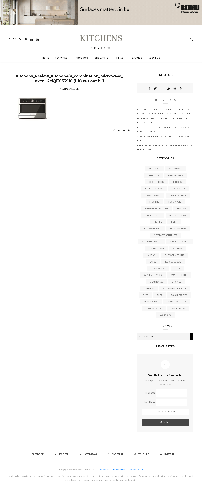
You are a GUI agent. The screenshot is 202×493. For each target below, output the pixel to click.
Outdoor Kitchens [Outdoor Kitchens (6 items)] (174, 255)
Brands (137, 58)
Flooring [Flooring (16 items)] (154, 202)
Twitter (62, 454)
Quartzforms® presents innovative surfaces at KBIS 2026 (164, 147)
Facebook (36, 454)
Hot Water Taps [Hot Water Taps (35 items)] (152, 228)
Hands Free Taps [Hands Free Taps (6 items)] (177, 215)
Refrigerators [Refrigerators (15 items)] (158, 268)
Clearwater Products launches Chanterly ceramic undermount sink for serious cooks (164, 111)
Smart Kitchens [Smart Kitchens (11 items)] (179, 275)
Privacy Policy (119, 469)
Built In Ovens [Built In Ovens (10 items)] (175, 175)
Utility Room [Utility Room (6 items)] (151, 301)
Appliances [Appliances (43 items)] (153, 175)
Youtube (141, 454)
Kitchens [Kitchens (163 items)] (177, 248)
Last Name (149, 402)
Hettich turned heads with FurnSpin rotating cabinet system (164, 129)
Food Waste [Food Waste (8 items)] (174, 202)
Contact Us (104, 469)
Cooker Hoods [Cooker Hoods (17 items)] (156, 182)
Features (61, 58)
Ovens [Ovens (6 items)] (153, 262)
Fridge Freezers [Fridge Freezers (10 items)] (152, 215)
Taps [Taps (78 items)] (145, 295)
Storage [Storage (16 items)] (176, 282)
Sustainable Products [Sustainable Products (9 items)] (174, 288)
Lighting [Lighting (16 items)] (151, 255)
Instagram (88, 454)
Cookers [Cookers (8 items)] (177, 182)
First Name (149, 393)
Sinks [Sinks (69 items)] (177, 268)
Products (82, 58)
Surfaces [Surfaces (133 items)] (149, 288)
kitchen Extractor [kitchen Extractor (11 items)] (151, 242)
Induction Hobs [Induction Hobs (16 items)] (178, 228)
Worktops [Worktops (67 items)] (165, 315)
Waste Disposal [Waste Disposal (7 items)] (154, 308)
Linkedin (167, 454)
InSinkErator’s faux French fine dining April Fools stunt (163, 120)
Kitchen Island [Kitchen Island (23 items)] (156, 248)
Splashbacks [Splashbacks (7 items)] (156, 282)
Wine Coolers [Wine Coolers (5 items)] (178, 308)
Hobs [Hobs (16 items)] (174, 222)
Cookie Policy (136, 469)
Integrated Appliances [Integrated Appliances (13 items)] (165, 235)
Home (45, 58)
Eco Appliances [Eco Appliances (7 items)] (152, 195)
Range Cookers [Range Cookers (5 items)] (173, 262)
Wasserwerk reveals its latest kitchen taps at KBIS (164, 138)
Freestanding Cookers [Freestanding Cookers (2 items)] (156, 208)
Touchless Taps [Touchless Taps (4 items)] (179, 295)
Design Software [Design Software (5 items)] (154, 188)
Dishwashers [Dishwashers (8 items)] (178, 188)
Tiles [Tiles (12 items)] (159, 295)
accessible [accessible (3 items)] (154, 168)
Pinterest (115, 454)
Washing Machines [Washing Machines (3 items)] (176, 301)
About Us (154, 58)
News (120, 58)
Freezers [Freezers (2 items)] (181, 208)
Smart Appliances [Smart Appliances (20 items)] (153, 275)
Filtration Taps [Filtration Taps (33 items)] (178, 195)
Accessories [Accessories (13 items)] (175, 168)
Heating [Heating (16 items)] (158, 222)
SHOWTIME (102, 58)
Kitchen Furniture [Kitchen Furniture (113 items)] (179, 242)
